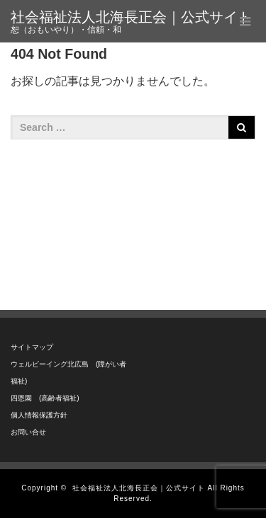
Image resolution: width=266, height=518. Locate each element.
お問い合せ (28, 432)
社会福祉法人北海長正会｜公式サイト (131, 17)
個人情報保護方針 (39, 415)
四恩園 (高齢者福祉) (45, 398)
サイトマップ (32, 347)
